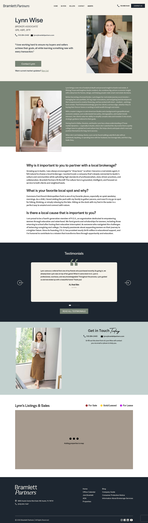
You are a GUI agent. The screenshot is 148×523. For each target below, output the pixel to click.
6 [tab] (78, 305)
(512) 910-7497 (22, 504)
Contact (81, 6)
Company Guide (108, 492)
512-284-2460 (23, 35)
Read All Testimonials (74, 311)
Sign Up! (45, 70)
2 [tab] (72, 305)
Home (56, 6)
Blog (104, 489)
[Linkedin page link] (128, 520)
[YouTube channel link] (131, 520)
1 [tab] (70, 305)
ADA (84, 498)
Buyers (63, 6)
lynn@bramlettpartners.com (44, 35)
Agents (90, 6)
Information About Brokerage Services (117, 498)
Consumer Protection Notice (113, 495)
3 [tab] (73, 305)
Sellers (72, 6)
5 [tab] (77, 305)
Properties (87, 501)
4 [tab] (75, 305)
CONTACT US (138, 6)
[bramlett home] (16, 6)
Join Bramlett (88, 495)
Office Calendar (89, 492)
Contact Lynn (28, 63)
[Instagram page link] (122, 520)
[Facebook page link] (125, 520)
